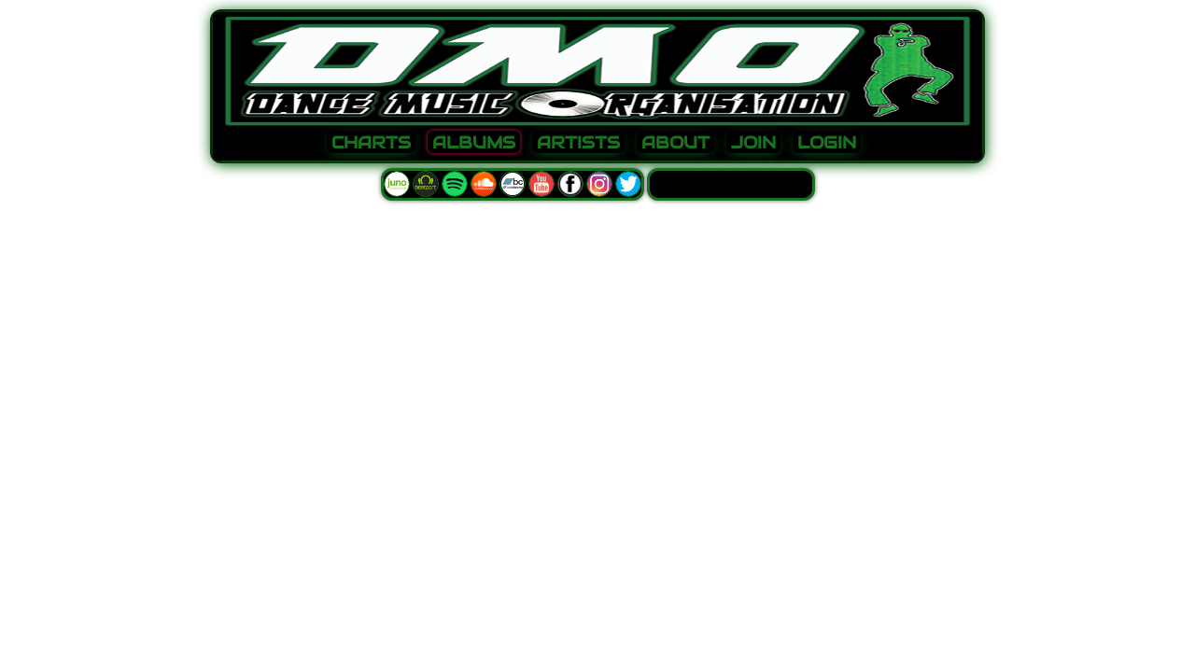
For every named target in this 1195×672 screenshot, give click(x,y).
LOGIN (826, 143)
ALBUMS (473, 143)
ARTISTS (578, 143)
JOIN (753, 143)
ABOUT (675, 143)
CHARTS (371, 143)
